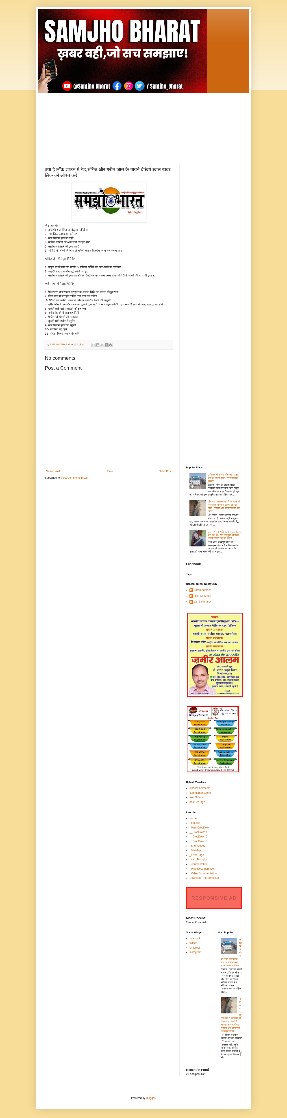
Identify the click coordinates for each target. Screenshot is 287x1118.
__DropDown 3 (198, 841)
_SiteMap (195, 850)
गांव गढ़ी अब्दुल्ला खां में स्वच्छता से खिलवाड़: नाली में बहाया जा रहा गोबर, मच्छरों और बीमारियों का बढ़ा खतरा (224, 506)
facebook (194, 938)
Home (109, 471)
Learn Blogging (198, 859)
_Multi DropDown (199, 827)
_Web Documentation (202, 868)
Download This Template (204, 877)
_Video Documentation (203, 873)
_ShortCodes (197, 845)
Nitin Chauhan (202, 595)
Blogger (150, 1098)
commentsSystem (200, 792)
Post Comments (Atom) (75, 477)
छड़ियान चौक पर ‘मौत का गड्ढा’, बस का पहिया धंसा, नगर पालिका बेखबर (223, 478)
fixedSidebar (196, 797)
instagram (195, 952)
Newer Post (53, 471)
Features (194, 822)
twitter (193, 943)
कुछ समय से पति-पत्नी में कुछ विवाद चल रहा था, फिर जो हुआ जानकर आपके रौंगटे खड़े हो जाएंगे (224, 535)
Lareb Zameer (202, 590)
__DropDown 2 (198, 836)
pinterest (194, 947)
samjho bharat (202, 601)
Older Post (165, 471)
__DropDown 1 (198, 832)
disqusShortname (199, 788)
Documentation (198, 864)
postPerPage (197, 802)
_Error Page (196, 855)
